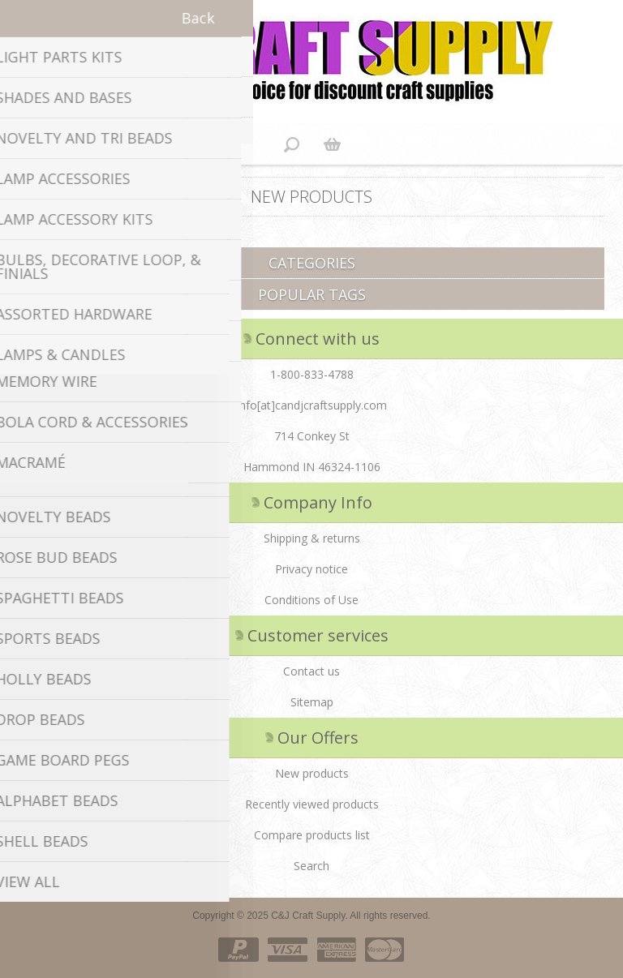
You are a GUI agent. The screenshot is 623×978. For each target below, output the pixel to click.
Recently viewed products (312, 804)
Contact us (311, 671)
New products (312, 773)
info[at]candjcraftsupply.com (312, 405)
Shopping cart (332, 144)
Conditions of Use (311, 599)
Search (311, 865)
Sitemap (311, 702)
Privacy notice (311, 569)
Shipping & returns (312, 538)
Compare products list (312, 835)
